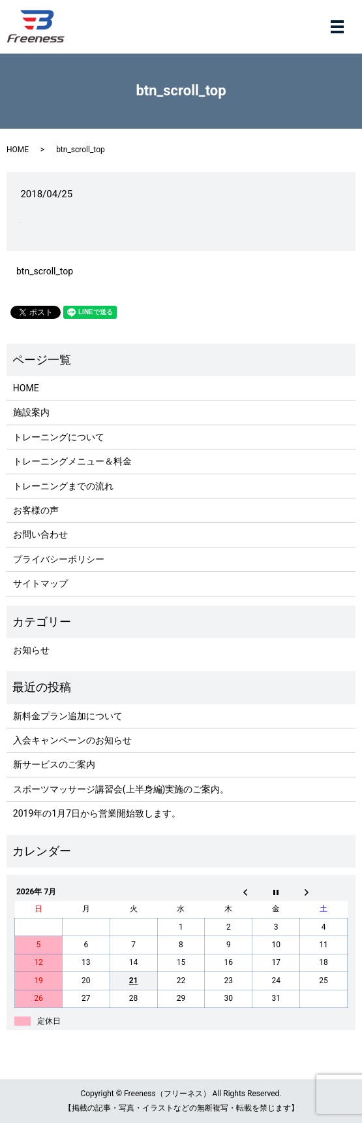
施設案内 (31, 412)
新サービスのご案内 (54, 764)
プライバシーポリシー (58, 559)
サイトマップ (40, 583)
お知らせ (31, 650)
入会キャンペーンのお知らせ (72, 740)
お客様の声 (36, 510)
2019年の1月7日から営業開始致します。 (97, 813)
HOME (18, 149)
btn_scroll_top (44, 271)
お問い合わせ (40, 534)
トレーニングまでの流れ (63, 486)
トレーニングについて (58, 437)
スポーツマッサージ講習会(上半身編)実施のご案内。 (121, 789)
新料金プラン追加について (68, 716)
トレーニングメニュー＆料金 (72, 461)
